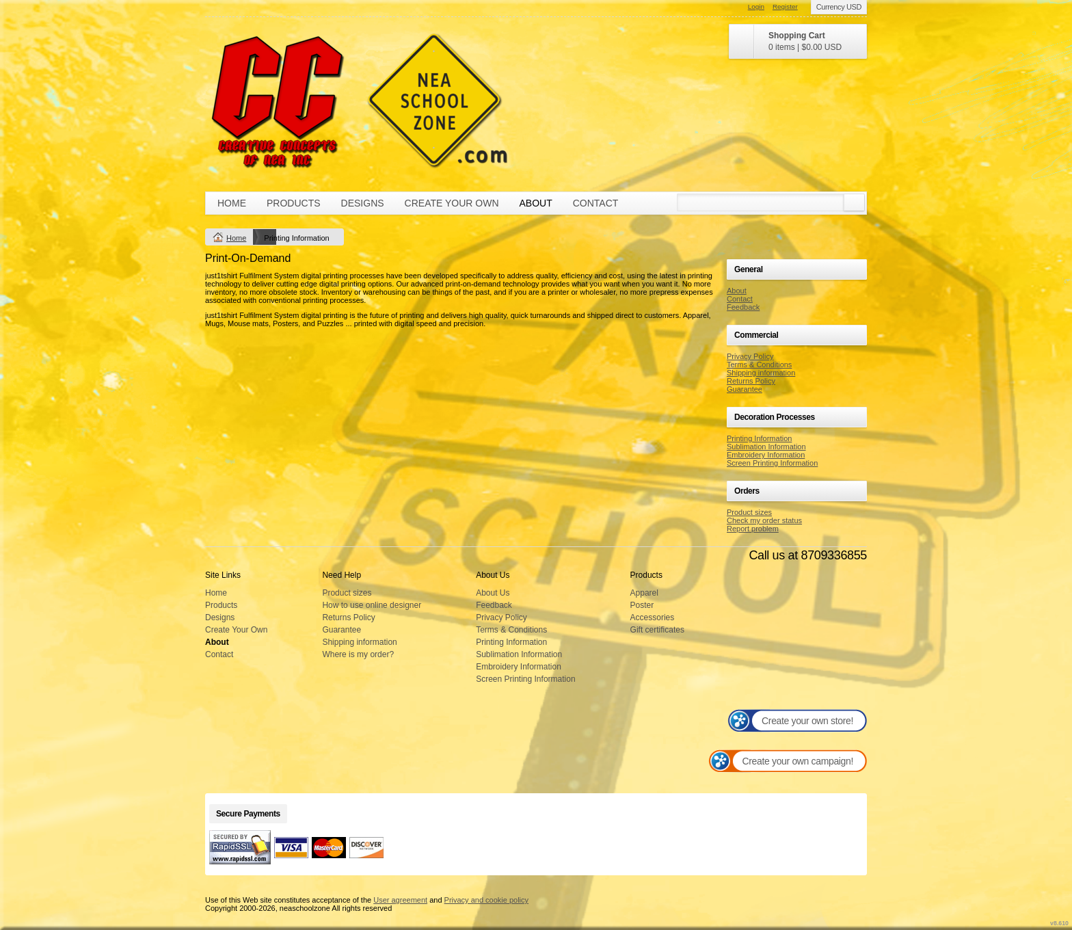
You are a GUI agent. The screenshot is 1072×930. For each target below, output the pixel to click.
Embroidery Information (766, 455)
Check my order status (764, 520)
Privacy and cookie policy (486, 900)
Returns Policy (751, 381)
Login (756, 6)
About (536, 203)
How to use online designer (371, 605)
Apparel (644, 593)
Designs (362, 203)
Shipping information (761, 373)
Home (231, 203)
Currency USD (838, 7)
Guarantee (744, 389)
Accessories (652, 617)
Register (785, 6)
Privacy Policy (750, 356)
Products (294, 203)
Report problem (753, 528)
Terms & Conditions (759, 364)
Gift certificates (657, 630)
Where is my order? (358, 654)
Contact (596, 203)
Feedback (743, 307)
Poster (642, 605)
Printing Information (759, 438)
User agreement (400, 900)
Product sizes (749, 512)
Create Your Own (452, 203)
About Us (492, 593)
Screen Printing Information (772, 463)
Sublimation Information (766, 446)
